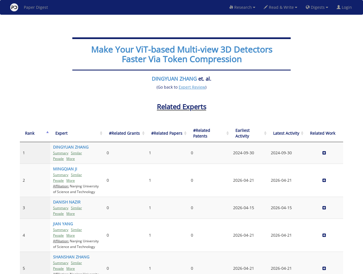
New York (227, 268)
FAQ (158, 268)
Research (242, 7)
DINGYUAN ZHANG (174, 78)
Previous (290, 245)
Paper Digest (29, 7)
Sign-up (170, 268)
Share (210, 268)
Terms (184, 268)
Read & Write (280, 7)
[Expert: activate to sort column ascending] (112, 133)
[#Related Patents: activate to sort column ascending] (254, 133)
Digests (317, 7)
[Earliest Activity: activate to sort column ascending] (281, 133)
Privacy (197, 268)
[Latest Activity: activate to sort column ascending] (306, 133)
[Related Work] (330, 133)
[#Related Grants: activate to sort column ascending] (198, 133)
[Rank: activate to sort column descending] (30, 133)
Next (334, 245)
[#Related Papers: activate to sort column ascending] (226, 133)
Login (345, 7)
